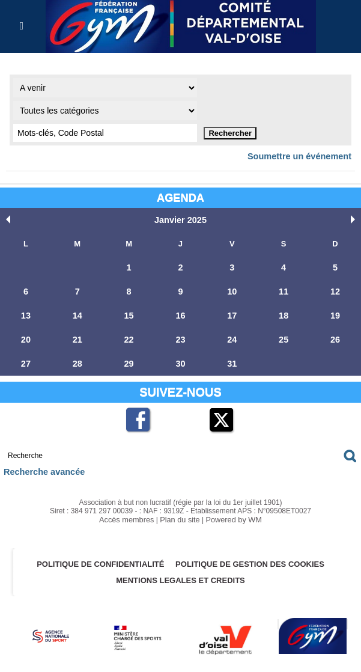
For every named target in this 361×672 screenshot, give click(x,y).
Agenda (180, 197)
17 (232, 312)
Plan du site (180, 514)
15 (128, 312)
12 (335, 289)
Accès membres (129, 514)
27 (26, 359)
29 (128, 359)
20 (26, 336)
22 (128, 336)
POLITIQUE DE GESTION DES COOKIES (252, 558)
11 (283, 289)
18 (283, 312)
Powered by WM (231, 514)
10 (232, 289)
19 (335, 312)
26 (335, 336)
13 (26, 312)
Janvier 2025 (180, 219)
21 (77, 336)
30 (180, 359)
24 (232, 336)
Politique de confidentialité (98, 558)
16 (180, 312)
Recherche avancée (40, 467)
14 (77, 312)
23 (180, 336)
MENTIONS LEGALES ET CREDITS (180, 574)
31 (232, 359)
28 (77, 359)
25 (283, 336)
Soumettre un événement (304, 155)
